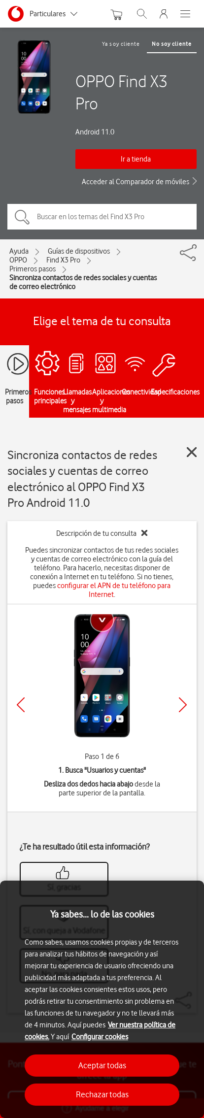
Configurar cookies (99, 1036)
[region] (102, 999)
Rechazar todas (102, 1094)
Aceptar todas (102, 1065)
